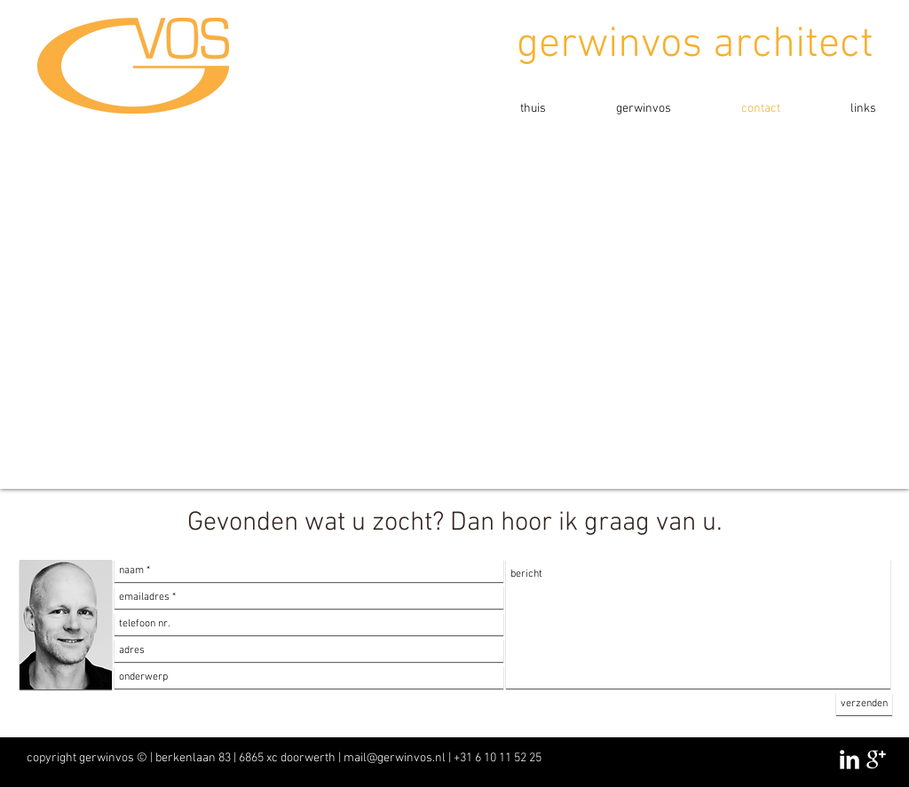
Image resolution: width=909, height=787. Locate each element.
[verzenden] (864, 704)
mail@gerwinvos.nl (395, 758)
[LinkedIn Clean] (849, 759)
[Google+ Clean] (876, 759)
